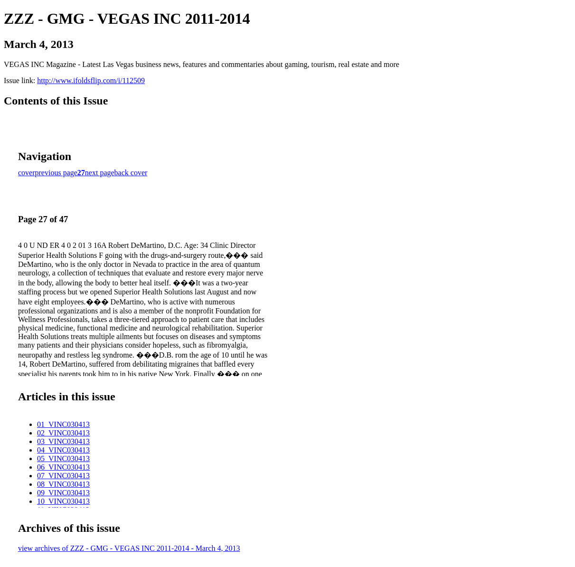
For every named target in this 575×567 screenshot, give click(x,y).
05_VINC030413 (63, 458)
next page (99, 173)
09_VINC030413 (63, 493)
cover (26, 173)
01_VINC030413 (63, 424)
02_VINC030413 (63, 433)
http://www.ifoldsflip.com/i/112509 (91, 80)
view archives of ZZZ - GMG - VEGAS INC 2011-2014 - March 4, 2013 (129, 548)
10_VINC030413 (63, 501)
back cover (131, 173)
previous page (56, 173)
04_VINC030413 (63, 450)
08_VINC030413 (63, 484)
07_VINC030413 (63, 476)
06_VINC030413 (63, 467)
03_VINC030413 (63, 441)
